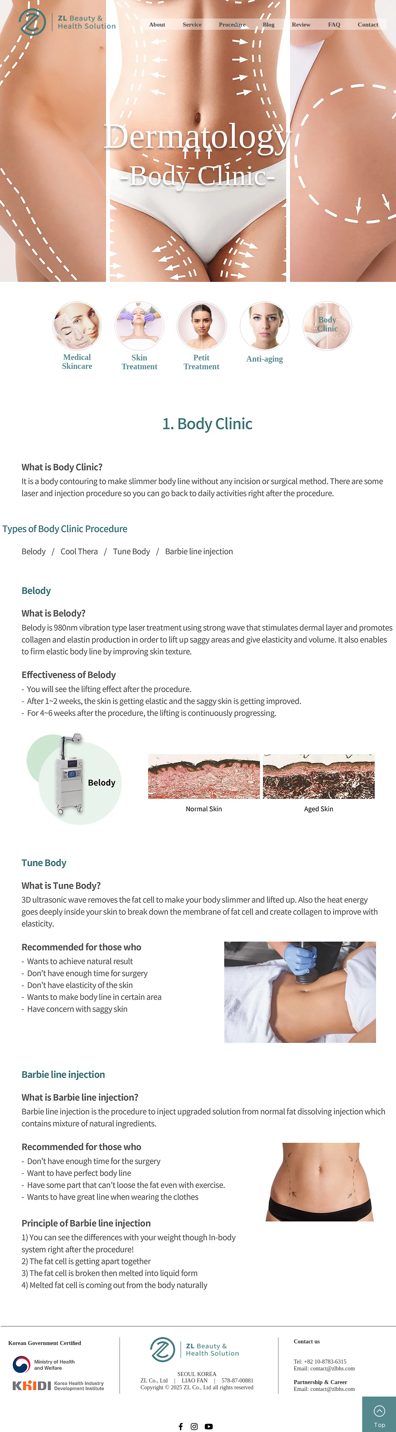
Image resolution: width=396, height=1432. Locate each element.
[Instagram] (194, 1426)
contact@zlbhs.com (332, 1368)
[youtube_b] (208, 1426)
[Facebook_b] (180, 1426)
